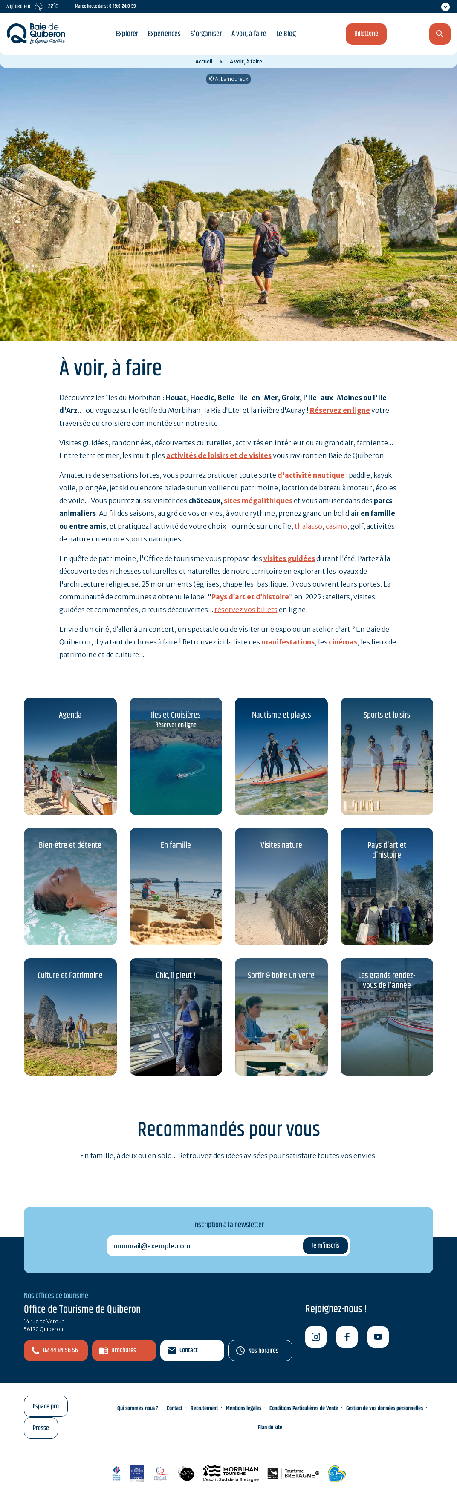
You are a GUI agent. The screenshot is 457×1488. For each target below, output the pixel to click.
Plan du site (270, 1427)
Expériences (164, 34)
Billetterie (366, 34)
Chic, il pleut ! (176, 975)
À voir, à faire (248, 34)
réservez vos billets (246, 609)
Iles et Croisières (175, 715)
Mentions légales (243, 1408)
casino (336, 526)
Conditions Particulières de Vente (303, 1408)
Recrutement (204, 1408)
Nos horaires (263, 1350)
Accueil (203, 61)
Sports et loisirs (387, 715)
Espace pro (46, 1406)
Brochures (123, 1350)
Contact (188, 1350)
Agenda (70, 715)
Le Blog (286, 34)
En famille (176, 845)
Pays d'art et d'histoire (386, 850)
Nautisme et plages (281, 715)
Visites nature (281, 845)
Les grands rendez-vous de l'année (386, 980)
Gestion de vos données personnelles (384, 1408)
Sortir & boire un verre (281, 975)
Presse (41, 1428)
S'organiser (206, 34)
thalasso (308, 526)
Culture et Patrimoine (70, 975)
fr (394, 34)
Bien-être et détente (70, 845)
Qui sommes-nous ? (138, 1408)
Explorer (127, 34)
